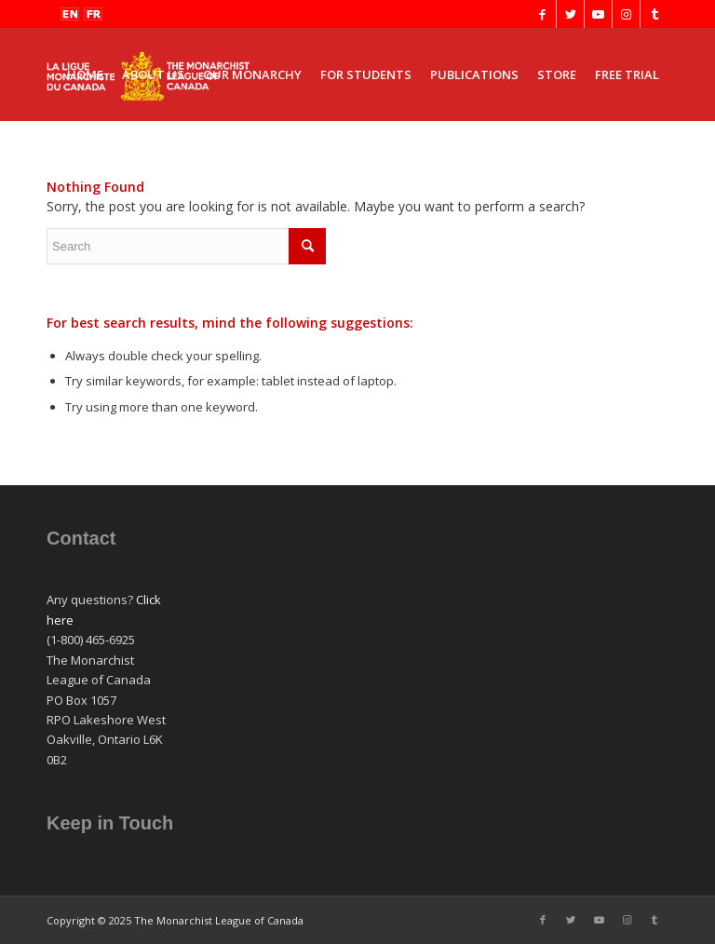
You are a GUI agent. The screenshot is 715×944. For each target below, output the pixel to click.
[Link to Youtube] (598, 14)
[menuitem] (85, 74)
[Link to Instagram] (626, 14)
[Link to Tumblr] (654, 14)
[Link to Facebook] (542, 14)
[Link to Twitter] (570, 14)
